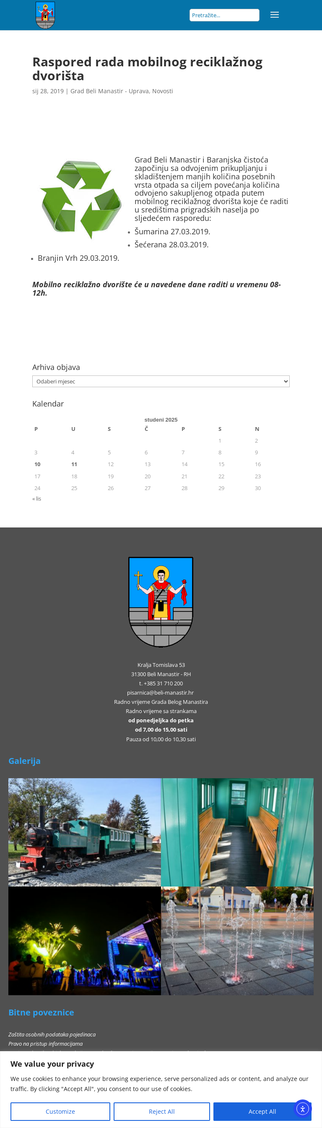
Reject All (162, 1111)
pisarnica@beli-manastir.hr (160, 692)
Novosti (162, 91)
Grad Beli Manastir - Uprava (109, 91)
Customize (60, 1111)
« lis (36, 498)
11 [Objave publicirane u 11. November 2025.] (74, 464)
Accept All (262, 1111)
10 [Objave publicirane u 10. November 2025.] (37, 464)
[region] (161, 1089)
